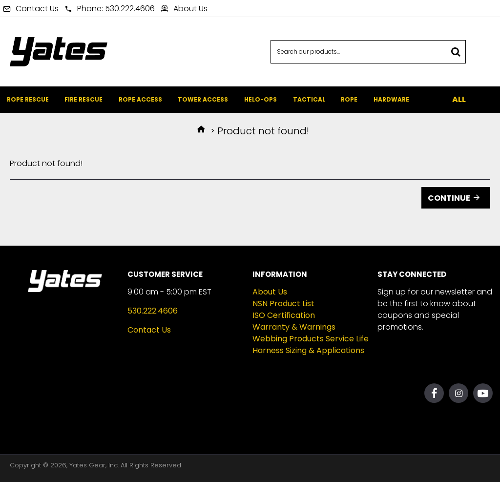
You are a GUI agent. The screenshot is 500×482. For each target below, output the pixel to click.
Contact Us (149, 329)
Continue (449, 198)
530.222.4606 (152, 310)
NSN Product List (283, 303)
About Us (269, 291)
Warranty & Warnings (293, 327)
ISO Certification (283, 315)
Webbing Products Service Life (310, 338)
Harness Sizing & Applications (308, 350)
